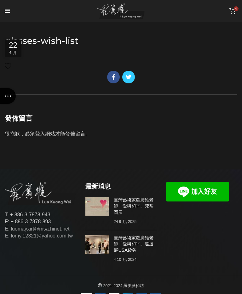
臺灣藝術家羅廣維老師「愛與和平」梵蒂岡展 (133, 206)
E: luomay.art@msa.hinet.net (37, 228)
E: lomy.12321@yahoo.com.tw (39, 235)
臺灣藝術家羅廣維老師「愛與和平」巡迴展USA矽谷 (133, 244)
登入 (40, 133)
